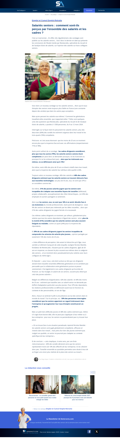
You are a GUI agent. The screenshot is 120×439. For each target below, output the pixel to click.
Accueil (47, 14)
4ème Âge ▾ (48, 10)
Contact (75, 434)
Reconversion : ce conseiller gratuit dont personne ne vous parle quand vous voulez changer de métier (42, 397)
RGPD (62, 434)
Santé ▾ (35, 10)
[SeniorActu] (60, 4)
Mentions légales (54, 434)
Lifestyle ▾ (77, 10)
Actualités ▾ (62, 10)
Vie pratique (54, 14)
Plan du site (44, 434)
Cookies (68, 434)
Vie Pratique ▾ (21, 10)
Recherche (101, 10)
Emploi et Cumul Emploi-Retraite (67, 14)
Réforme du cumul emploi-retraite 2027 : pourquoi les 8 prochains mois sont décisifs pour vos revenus (77, 397)
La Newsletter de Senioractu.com (60, 420)
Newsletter (89, 10)
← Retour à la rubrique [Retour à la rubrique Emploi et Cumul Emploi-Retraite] (52, 411)
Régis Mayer (45, 359)
